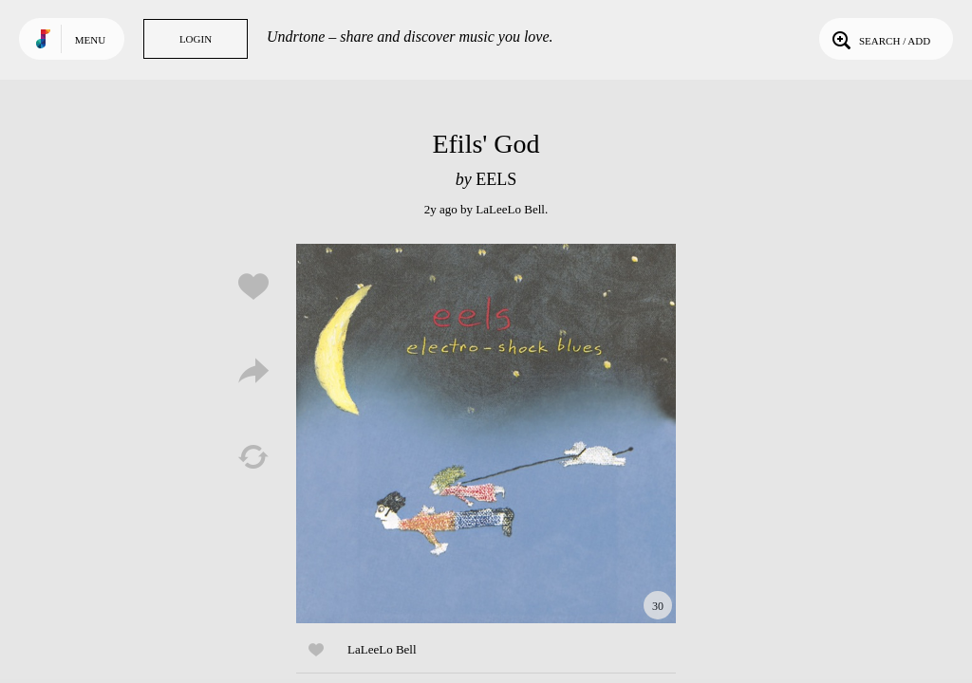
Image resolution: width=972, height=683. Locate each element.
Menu (90, 40)
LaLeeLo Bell (510, 209)
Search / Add (879, 39)
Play (486, 433)
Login (195, 39)
